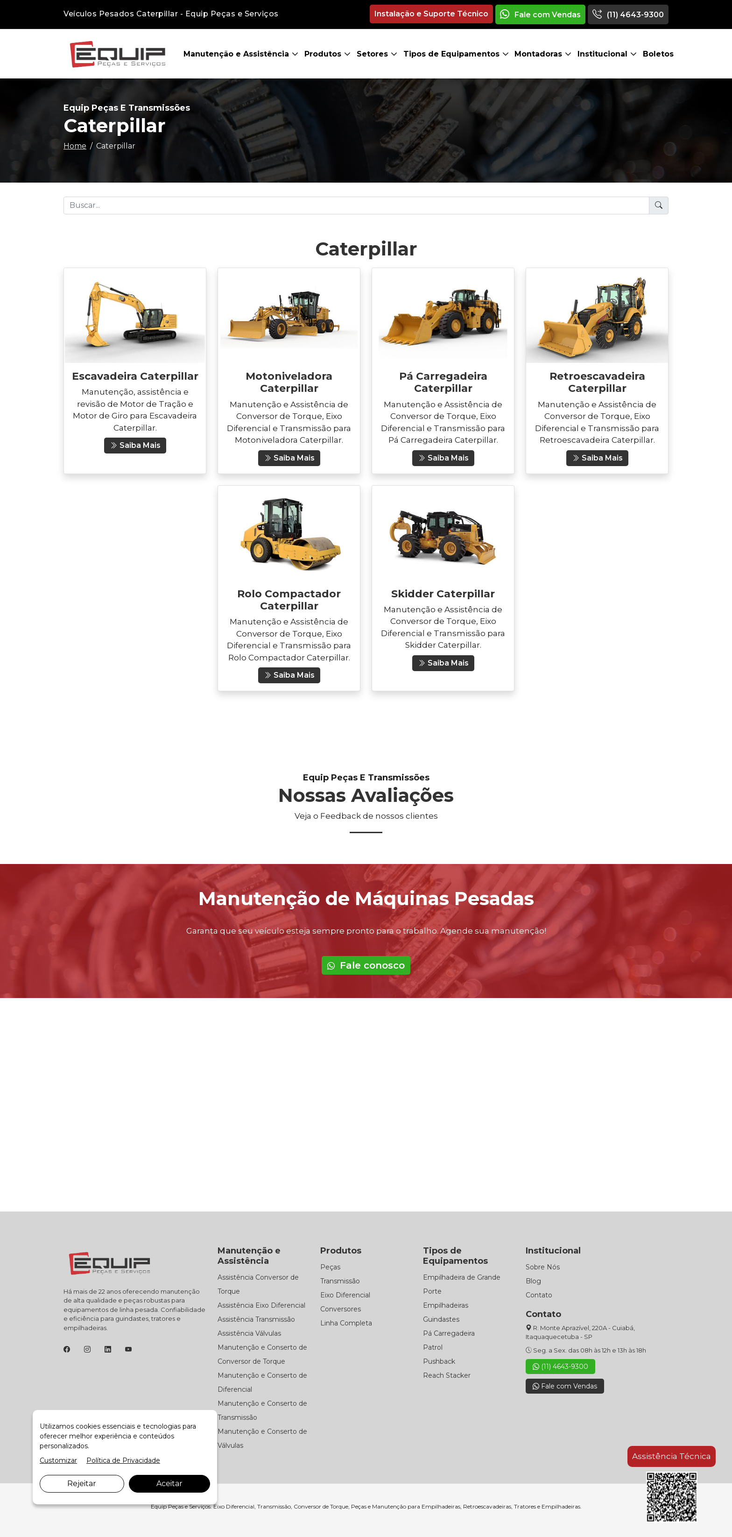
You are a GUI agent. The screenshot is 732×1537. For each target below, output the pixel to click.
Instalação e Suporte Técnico (431, 13)
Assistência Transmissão (256, 1319)
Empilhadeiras (445, 1305)
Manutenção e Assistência (237, 54)
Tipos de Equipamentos (452, 54)
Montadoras (539, 54)
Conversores (340, 1309)
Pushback (439, 1361)
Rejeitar (81, 1483)
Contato (539, 1295)
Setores (373, 54)
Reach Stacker (447, 1375)
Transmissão (340, 1281)
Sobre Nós (543, 1267)
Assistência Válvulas (249, 1333)
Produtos (324, 54)
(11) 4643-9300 (628, 14)
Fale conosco (366, 965)
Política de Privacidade (123, 1460)
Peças (330, 1267)
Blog (533, 1281)
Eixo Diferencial (345, 1295)
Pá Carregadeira (449, 1333)
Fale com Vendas (540, 14)
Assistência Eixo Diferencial (261, 1305)
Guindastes (441, 1319)
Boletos (658, 54)
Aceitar (169, 1483)
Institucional (603, 54)
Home (74, 146)
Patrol (433, 1347)
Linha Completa (346, 1323)
